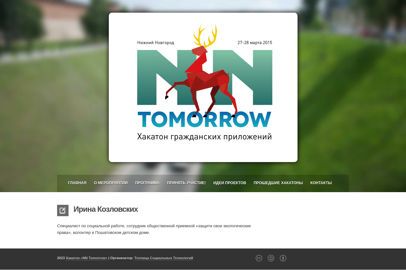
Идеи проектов (229, 183)
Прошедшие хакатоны (278, 183)
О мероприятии (111, 183)
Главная (77, 183)
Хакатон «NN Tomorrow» (87, 258)
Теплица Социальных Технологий (163, 258)
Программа (147, 183)
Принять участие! (186, 183)
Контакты (321, 183)
